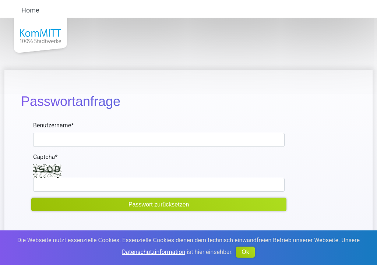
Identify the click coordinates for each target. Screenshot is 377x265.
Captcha (45, 156)
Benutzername (53, 125)
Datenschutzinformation (153, 251)
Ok (245, 252)
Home (30, 10)
